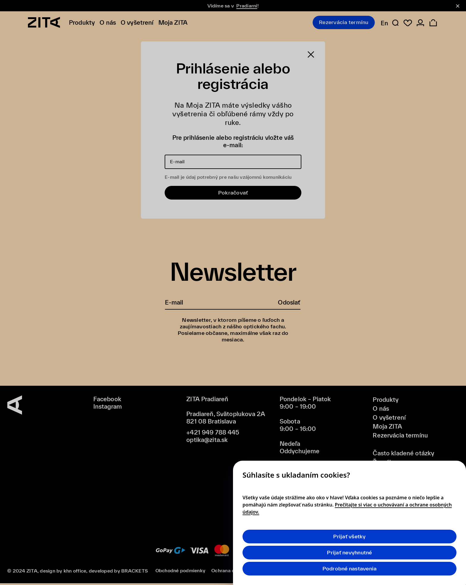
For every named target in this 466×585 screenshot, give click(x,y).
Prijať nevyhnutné (349, 552)
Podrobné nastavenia (349, 568)
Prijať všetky (349, 536)
